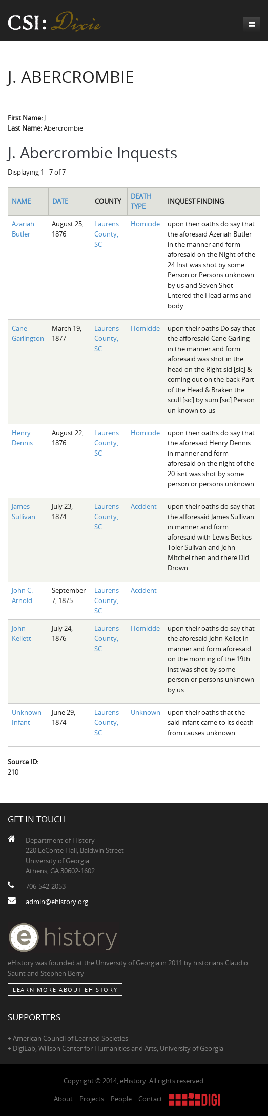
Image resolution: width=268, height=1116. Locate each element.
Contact (150, 1098)
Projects (91, 1098)
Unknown (145, 712)
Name (21, 201)
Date (60, 201)
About (63, 1098)
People (121, 1098)
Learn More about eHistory (65, 989)
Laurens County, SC (106, 234)
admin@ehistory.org (57, 901)
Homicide (145, 223)
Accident (144, 506)
